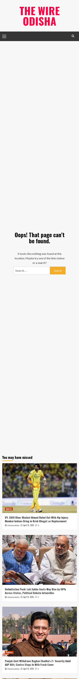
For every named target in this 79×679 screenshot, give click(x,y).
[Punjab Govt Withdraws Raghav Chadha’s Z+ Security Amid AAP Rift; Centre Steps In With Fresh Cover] (39, 632)
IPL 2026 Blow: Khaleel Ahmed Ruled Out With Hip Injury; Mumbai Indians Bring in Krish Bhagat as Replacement (36, 519)
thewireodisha (13, 525)
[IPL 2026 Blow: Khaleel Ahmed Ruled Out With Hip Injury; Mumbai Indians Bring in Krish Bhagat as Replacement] (39, 488)
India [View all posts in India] (8, 580)
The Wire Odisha (39, 16)
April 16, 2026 (28, 525)
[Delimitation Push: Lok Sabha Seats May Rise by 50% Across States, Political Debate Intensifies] (39, 560)
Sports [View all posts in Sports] (9, 508)
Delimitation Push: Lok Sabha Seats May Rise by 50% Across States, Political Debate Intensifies (35, 591)
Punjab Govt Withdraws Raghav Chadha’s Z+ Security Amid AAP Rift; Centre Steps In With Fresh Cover (38, 662)
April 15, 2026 (28, 597)
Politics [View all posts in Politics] (9, 652)
